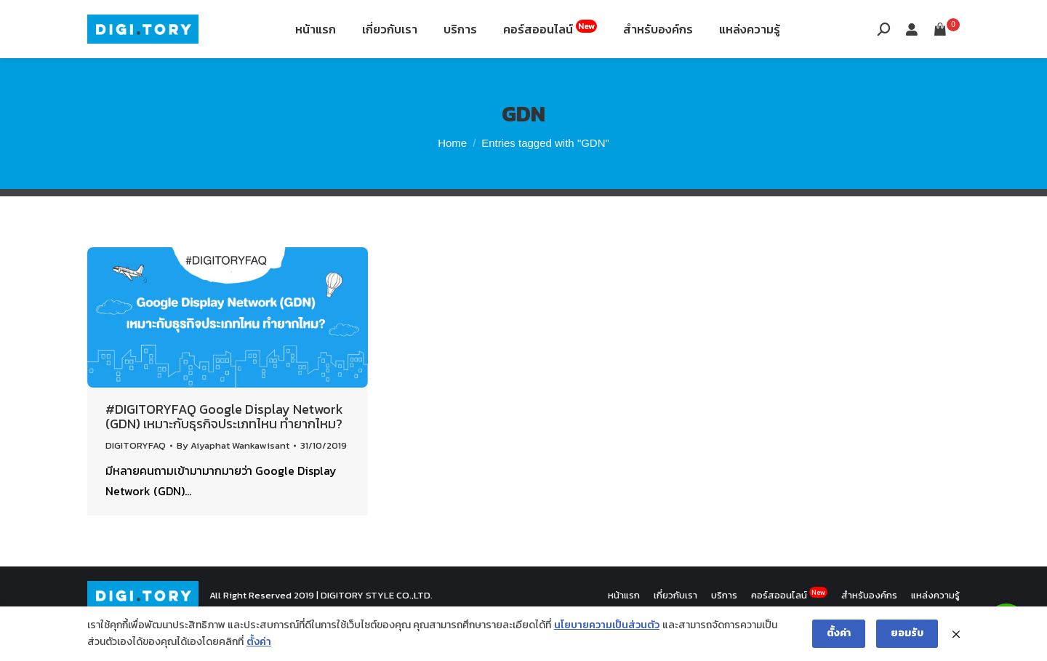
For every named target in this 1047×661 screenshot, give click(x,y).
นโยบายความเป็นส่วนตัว (606, 625)
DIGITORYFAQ (135, 482)
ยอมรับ (907, 633)
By (233, 482)
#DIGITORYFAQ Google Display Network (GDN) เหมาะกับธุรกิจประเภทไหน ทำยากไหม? (224, 453)
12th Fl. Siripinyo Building (259, 20)
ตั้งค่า (258, 641)
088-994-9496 (128, 20)
